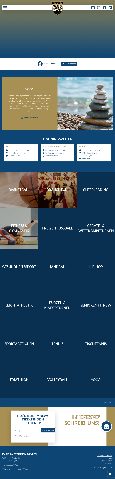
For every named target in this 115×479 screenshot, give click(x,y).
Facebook (104, 7)
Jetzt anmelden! (48, 430)
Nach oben (108, 402)
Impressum (109, 463)
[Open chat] (110, 474)
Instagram (98, 7)
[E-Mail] (26, 431)
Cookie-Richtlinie (107, 461)
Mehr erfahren (29, 117)
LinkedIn (110, 7)
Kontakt (93, 7)
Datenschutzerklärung (105, 455)
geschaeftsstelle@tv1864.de (17, 469)
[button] (20, 8)
